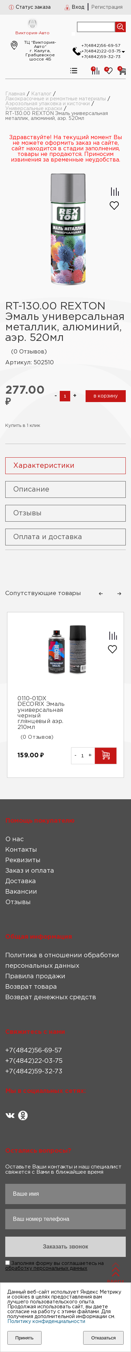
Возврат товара (31, 987)
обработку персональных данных (46, 1268)
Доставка (20, 881)
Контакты (21, 850)
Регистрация (107, 7)
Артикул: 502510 (29, 362)
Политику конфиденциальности (46, 1321)
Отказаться (103, 1337)
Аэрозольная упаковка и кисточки (47, 104)
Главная (15, 94)
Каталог (41, 94)
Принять (24, 1337)
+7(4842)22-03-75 (101, 51)
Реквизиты (23, 860)
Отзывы (18, 902)
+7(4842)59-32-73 (101, 57)
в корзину (106, 396)
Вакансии (21, 892)
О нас (14, 839)
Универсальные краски (33, 109)
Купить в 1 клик (22, 426)
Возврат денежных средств (50, 997)
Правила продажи (35, 976)
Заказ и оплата (29, 871)
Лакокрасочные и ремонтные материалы (55, 99)
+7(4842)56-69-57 (100, 46)
